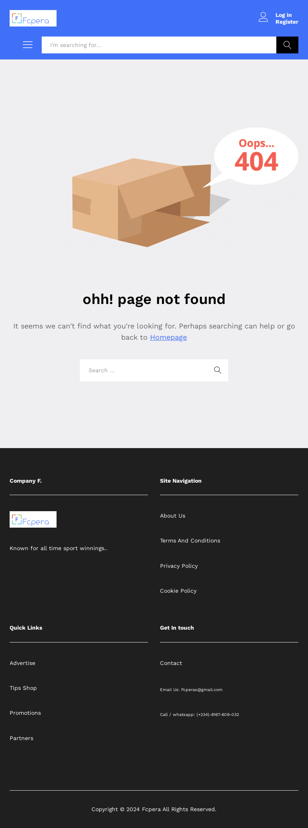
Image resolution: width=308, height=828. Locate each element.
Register (287, 21)
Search (287, 45)
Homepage (168, 337)
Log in (275, 15)
